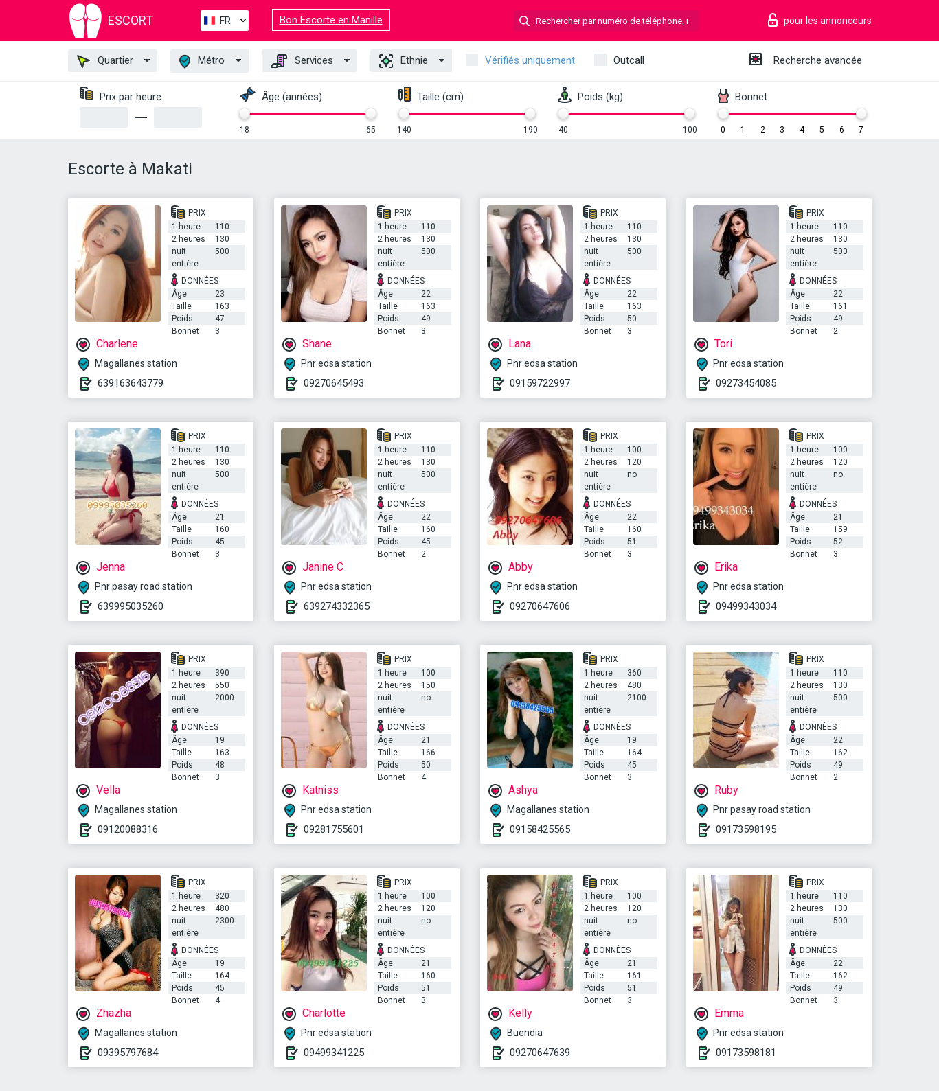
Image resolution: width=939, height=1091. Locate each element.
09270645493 (334, 383)
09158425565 (540, 829)
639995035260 (130, 606)
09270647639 (540, 1052)
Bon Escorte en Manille (331, 20)
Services (302, 61)
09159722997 (540, 383)
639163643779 (130, 383)
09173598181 (746, 1052)
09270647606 (540, 606)
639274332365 (337, 606)
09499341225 (334, 1052)
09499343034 (746, 606)
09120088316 (128, 829)
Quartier (105, 61)
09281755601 (334, 829)
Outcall (628, 60)
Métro (202, 61)
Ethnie (403, 61)
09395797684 (128, 1052)
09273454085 (746, 383)
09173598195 (746, 829)
